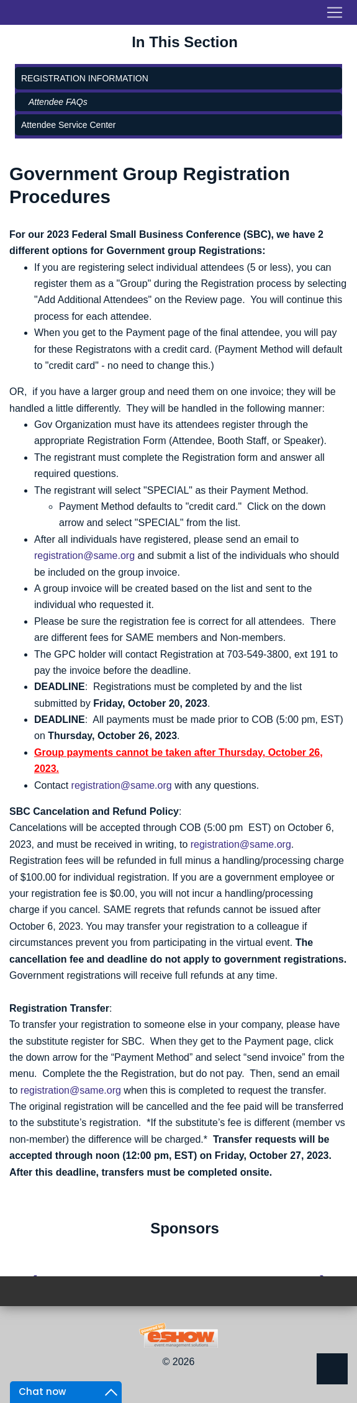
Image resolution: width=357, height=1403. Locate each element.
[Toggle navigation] (178, 12)
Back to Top (332, 1368)
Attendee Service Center (68, 125)
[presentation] (33, 1263)
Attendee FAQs (58, 102)
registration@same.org (84, 555)
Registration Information (84, 78)
